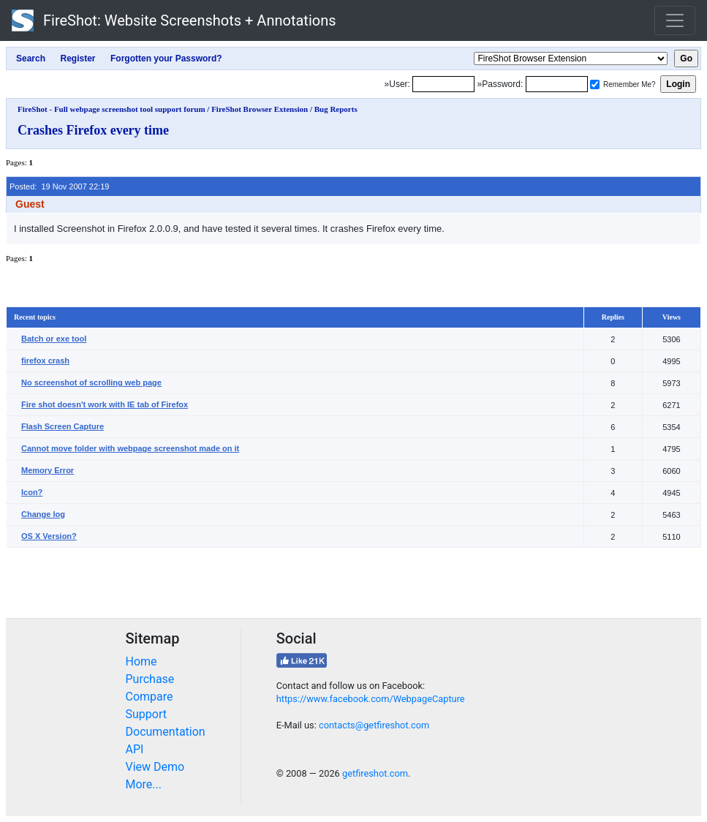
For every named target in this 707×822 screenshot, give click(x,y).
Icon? (31, 492)
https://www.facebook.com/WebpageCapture (370, 698)
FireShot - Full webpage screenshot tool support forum (111, 109)
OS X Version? (49, 536)
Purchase (150, 679)
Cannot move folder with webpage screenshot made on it (130, 448)
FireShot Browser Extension (259, 109)
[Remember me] (595, 84)
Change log (43, 514)
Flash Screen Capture (62, 426)
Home (141, 661)
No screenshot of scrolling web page (91, 382)
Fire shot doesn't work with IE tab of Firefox (104, 404)
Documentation (165, 732)
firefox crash (45, 360)
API (135, 749)
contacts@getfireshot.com (374, 725)
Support (146, 714)
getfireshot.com (375, 773)
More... (144, 784)
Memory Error (47, 470)
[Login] (443, 84)
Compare (149, 697)
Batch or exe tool (53, 338)
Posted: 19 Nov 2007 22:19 (59, 186)
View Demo (155, 767)
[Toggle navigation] (674, 20)
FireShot (174, 20)
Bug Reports (336, 109)
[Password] (557, 84)
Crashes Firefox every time (93, 130)
